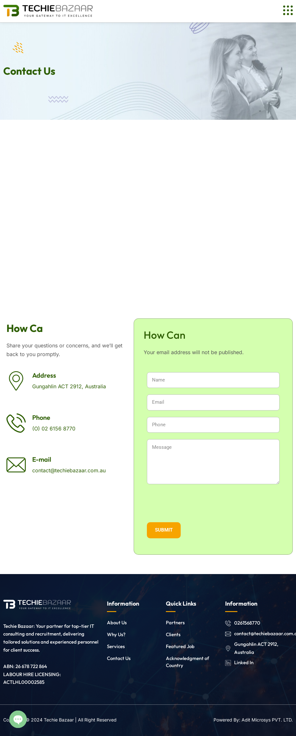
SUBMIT (164, 530)
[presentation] (213, 503)
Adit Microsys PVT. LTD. (267, 719)
